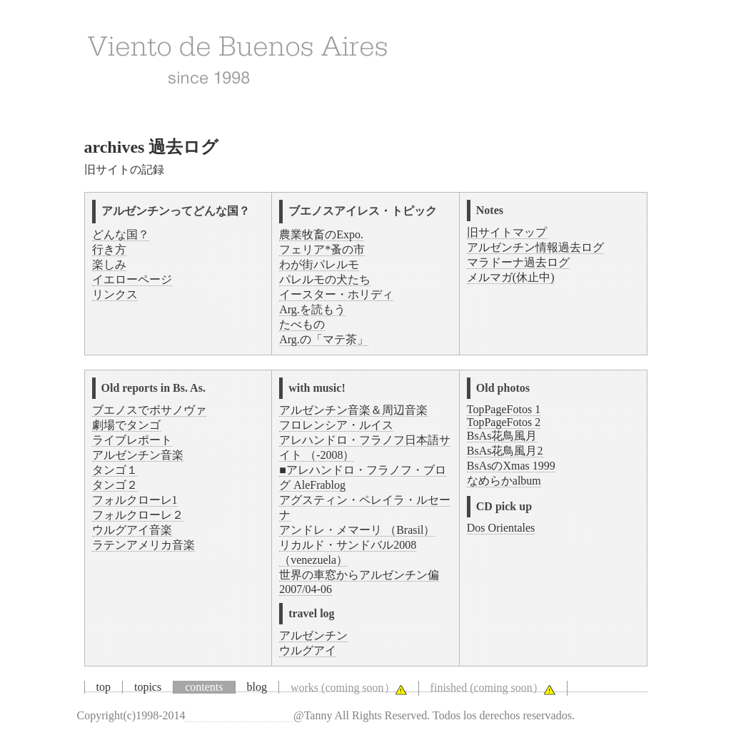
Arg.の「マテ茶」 (323, 339)
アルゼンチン (313, 635)
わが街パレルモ (319, 264)
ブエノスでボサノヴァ (149, 410)
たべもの (302, 324)
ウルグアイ (307, 650)
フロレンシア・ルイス (336, 425)
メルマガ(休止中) (511, 277)
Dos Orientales (501, 528)
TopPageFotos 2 (503, 422)
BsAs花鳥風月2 (505, 451)
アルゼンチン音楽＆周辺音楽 (353, 410)
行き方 (109, 249)
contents (204, 687)
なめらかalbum (504, 481)
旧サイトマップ (507, 232)
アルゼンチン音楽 (137, 455)
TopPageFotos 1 (503, 409)
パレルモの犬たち (324, 279)
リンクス (115, 294)
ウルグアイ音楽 (132, 530)
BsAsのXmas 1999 (511, 466)
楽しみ (109, 264)
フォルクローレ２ (137, 515)
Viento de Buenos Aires (239, 715)
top (103, 687)
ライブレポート (132, 440)
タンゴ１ (115, 470)
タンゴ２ (115, 485)
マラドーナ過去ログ (518, 262)
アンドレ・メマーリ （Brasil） (357, 530)
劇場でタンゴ (126, 425)
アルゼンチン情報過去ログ (535, 247)
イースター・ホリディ (336, 294)
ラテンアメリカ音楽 (143, 545)
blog (257, 687)
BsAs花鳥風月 (502, 436)
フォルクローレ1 (135, 500)
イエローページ (132, 279)
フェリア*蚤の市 (322, 249)
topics (147, 687)
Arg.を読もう (312, 309)
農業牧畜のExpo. (321, 234)
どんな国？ (120, 234)
